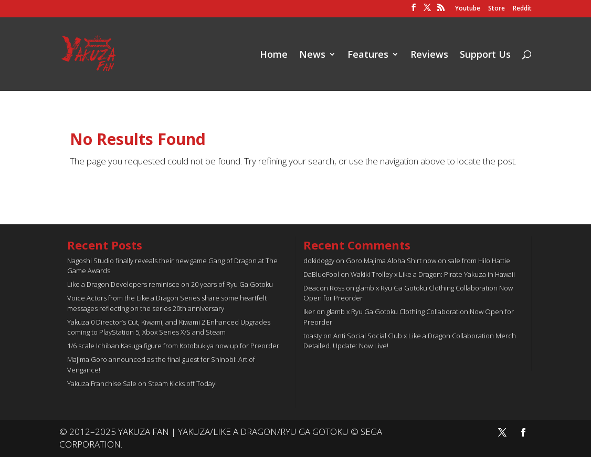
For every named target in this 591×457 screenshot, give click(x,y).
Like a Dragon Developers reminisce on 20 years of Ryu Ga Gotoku (170, 284)
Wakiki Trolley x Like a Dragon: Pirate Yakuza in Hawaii (433, 274)
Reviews (429, 55)
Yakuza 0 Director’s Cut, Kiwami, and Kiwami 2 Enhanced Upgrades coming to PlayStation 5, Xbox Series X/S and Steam (168, 327)
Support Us (485, 55)
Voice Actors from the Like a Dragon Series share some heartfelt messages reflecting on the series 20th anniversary (167, 303)
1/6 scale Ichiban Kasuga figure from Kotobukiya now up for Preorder (173, 345)
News (312, 55)
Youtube (467, 9)
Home (274, 55)
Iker (309, 311)
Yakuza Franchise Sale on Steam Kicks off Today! (142, 383)
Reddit (522, 9)
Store (496, 9)
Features (367, 55)
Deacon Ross (323, 288)
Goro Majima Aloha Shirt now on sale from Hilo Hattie (428, 260)
